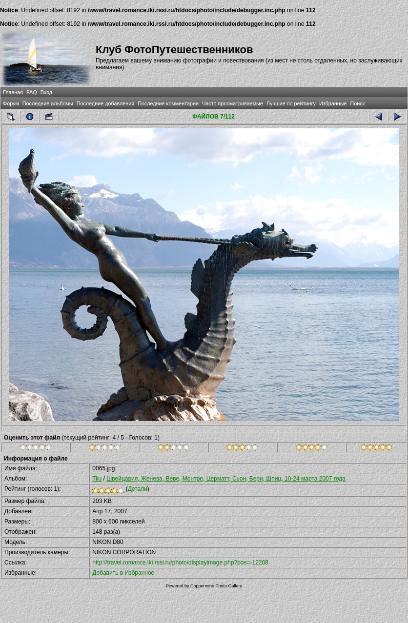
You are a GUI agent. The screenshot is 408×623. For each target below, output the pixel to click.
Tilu (97, 478)
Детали (137, 488)
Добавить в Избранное (123, 572)
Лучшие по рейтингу (291, 103)
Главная (13, 92)
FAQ (31, 92)
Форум (11, 103)
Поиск (357, 103)
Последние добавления (105, 103)
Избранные (333, 103)
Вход (46, 92)
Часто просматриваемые (232, 103)
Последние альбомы (47, 103)
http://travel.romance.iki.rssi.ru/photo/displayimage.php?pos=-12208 (180, 562)
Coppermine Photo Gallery (216, 585)
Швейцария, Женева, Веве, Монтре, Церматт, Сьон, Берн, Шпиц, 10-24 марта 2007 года (226, 478)
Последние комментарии (168, 103)
